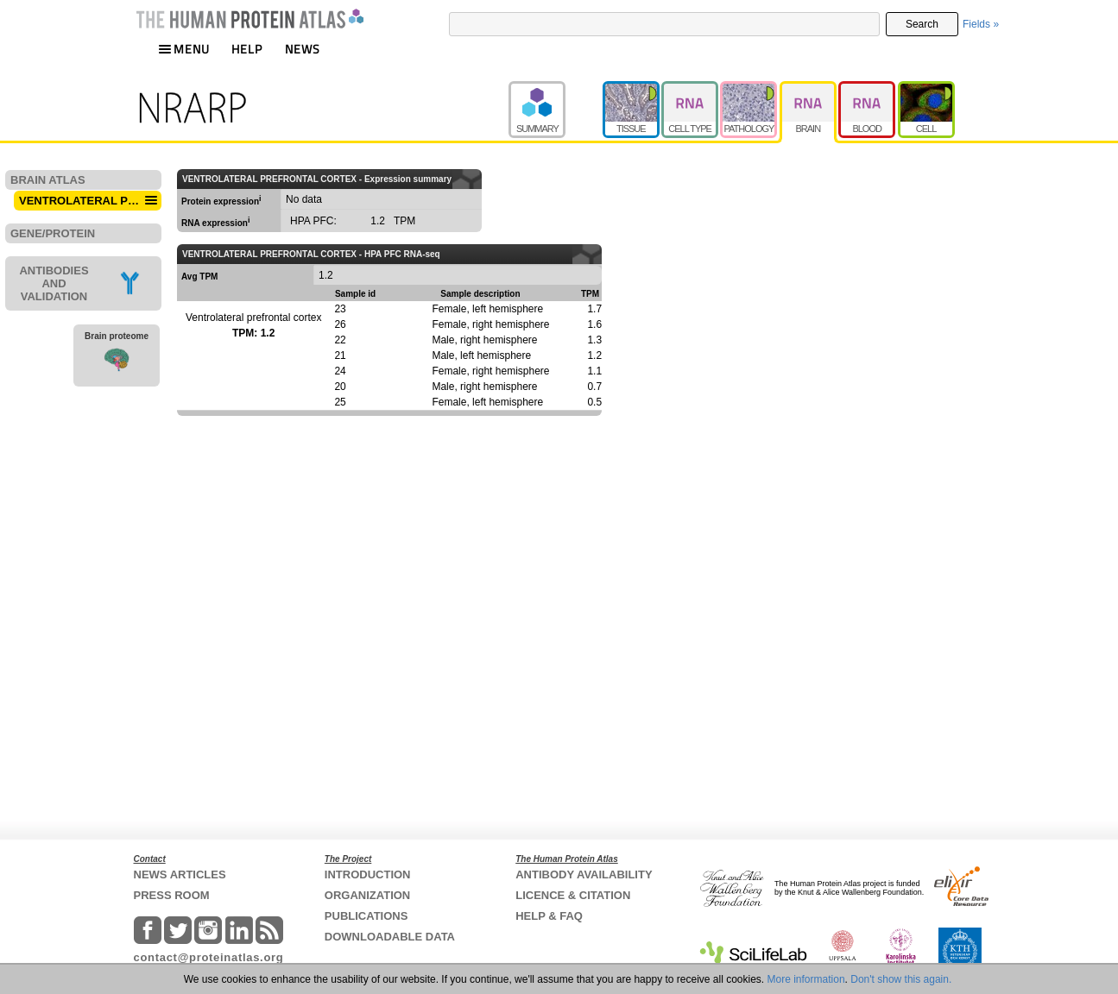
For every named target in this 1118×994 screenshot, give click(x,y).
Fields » (981, 24)
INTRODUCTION (368, 874)
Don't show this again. (900, 979)
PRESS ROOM (172, 895)
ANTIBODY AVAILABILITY (583, 874)
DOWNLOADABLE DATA (390, 936)
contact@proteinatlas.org (209, 957)
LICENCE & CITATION (572, 895)
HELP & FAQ (549, 915)
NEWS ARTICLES (180, 874)
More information (806, 979)
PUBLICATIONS (366, 915)
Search (922, 24)
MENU (184, 49)
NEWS (302, 49)
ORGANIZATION (367, 895)
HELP (246, 49)
